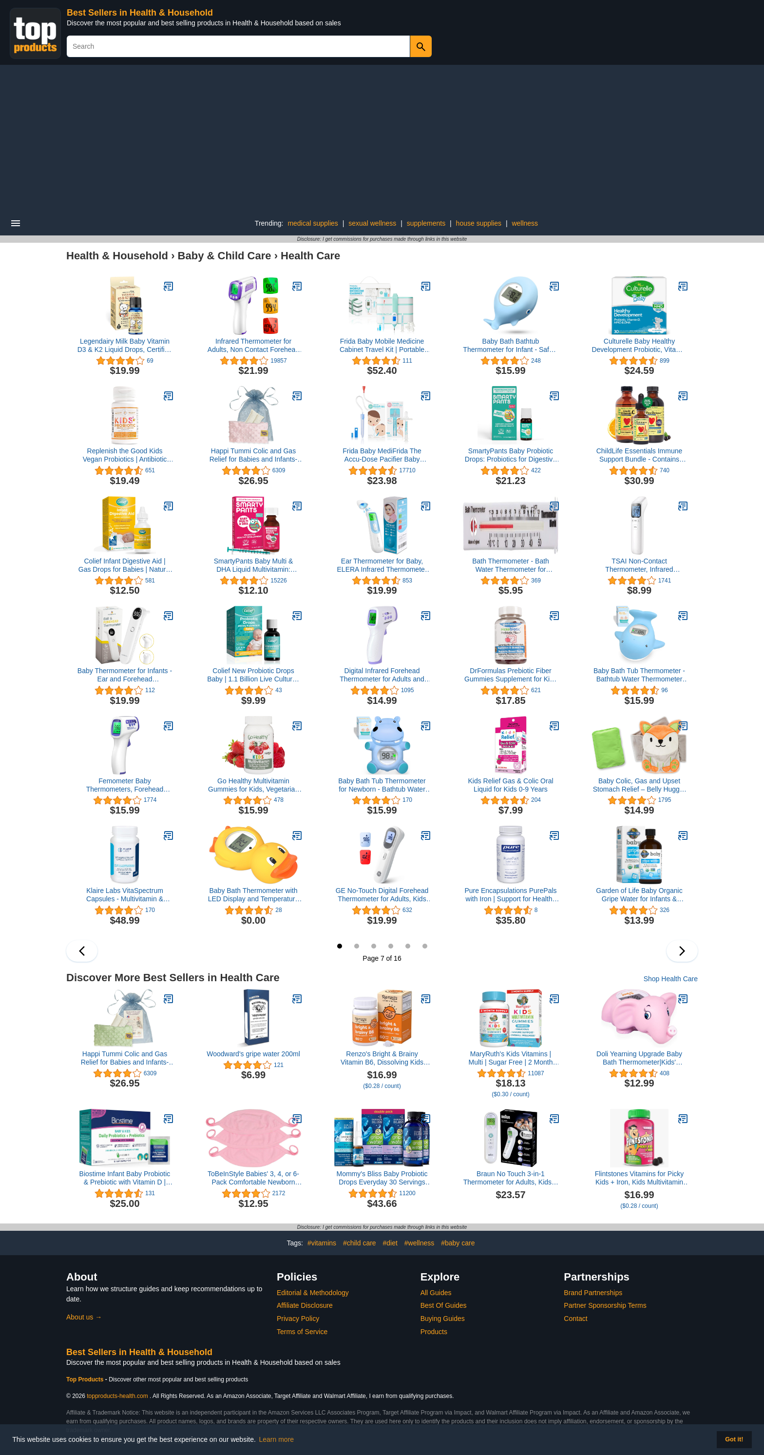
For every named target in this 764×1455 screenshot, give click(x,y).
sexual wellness (372, 223)
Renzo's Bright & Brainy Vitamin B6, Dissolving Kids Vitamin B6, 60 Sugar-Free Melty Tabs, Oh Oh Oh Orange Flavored (382, 1058)
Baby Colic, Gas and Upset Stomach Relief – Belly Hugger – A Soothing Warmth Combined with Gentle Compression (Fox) (639, 785)
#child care (359, 1243)
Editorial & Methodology (313, 1293)
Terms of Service (302, 1332)
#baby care (458, 1243)
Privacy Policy (298, 1318)
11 (408, 946)
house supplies (478, 223)
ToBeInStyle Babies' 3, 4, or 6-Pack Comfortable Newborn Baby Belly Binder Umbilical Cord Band (253, 1178)
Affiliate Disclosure (305, 1305)
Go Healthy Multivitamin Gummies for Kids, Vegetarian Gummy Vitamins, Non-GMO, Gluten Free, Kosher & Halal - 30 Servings (253, 785)
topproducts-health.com (117, 1396)
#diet (390, 1243)
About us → (84, 1317)
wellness (525, 223)
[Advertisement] (382, 138)
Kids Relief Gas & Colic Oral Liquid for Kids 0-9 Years (510, 785)
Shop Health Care (671, 979)
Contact (575, 1318)
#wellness (419, 1243)
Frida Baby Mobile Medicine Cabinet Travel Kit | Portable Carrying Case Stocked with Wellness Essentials (382, 345)
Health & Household (117, 256)
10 (390, 946)
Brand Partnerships (593, 1293)
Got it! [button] (734, 1439)
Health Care (310, 256)
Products (433, 1332)
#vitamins (321, 1243)
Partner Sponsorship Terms (605, 1305)
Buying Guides (442, 1318)
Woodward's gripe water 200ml (253, 1054)
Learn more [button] (276, 1439)
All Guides (436, 1293)
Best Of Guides (443, 1305)
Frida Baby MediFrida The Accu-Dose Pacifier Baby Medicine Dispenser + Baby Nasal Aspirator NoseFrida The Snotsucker (381, 455)
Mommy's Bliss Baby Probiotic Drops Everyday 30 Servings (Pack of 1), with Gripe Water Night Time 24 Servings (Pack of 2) (381, 1178)
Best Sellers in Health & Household (140, 13)
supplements (426, 223)
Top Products (85, 1379)
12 (425, 946)
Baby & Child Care (224, 256)
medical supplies (312, 223)
